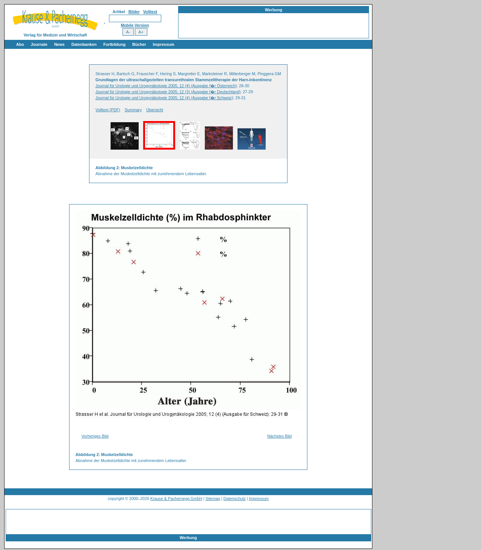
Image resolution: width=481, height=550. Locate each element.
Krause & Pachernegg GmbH (176, 498)
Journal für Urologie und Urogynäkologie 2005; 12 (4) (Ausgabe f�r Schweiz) (164, 97)
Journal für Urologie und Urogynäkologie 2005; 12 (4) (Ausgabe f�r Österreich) (166, 85)
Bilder (134, 11)
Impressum (163, 44)
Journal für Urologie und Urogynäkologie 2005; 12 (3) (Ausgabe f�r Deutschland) (167, 91)
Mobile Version (135, 25)
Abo (20, 44)
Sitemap (213, 498)
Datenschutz (235, 498)
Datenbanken (84, 44)
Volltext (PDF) (107, 110)
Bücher (139, 44)
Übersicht (154, 110)
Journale (39, 44)
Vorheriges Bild (95, 436)
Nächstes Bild (279, 436)
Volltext (150, 11)
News (59, 44)
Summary (133, 110)
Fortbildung (114, 44)
